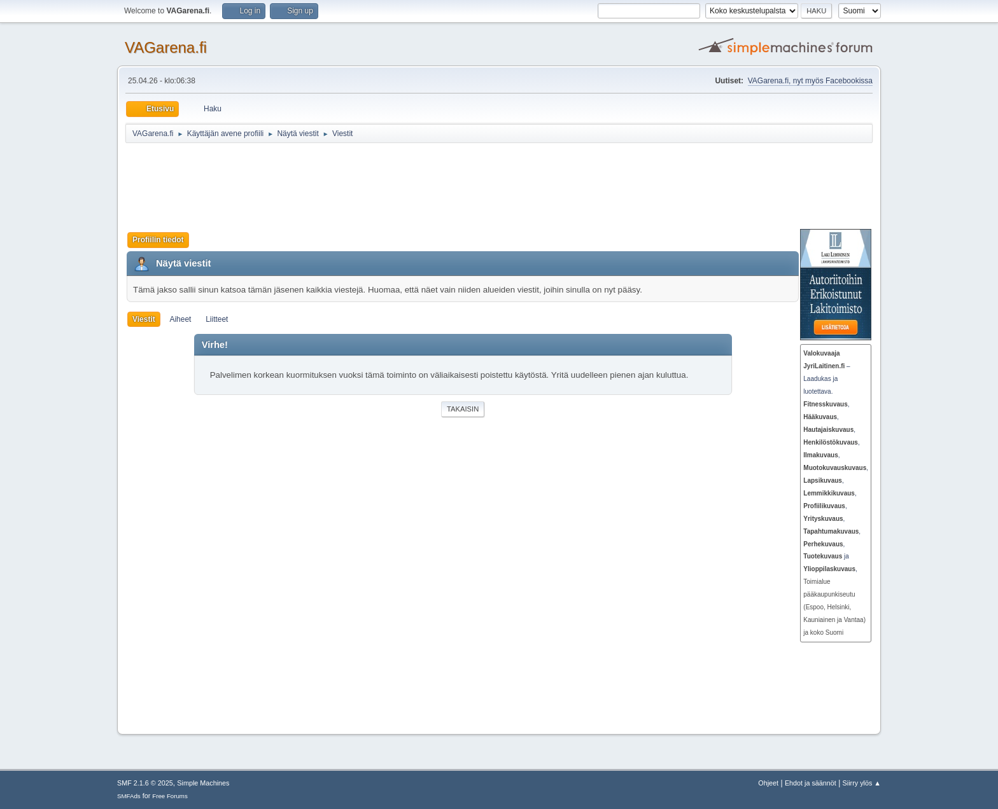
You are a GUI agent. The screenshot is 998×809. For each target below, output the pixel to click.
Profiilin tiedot (158, 239)
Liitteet (217, 319)
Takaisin (463, 409)
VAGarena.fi (166, 47)
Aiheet (180, 319)
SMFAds (129, 795)
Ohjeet (768, 783)
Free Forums (170, 795)
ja (826, 556)
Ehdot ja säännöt (810, 783)
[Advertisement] (437, 186)
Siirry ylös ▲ (862, 783)
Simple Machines (203, 783)
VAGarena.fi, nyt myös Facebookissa (810, 80)
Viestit (143, 319)
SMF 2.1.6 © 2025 (145, 783)
